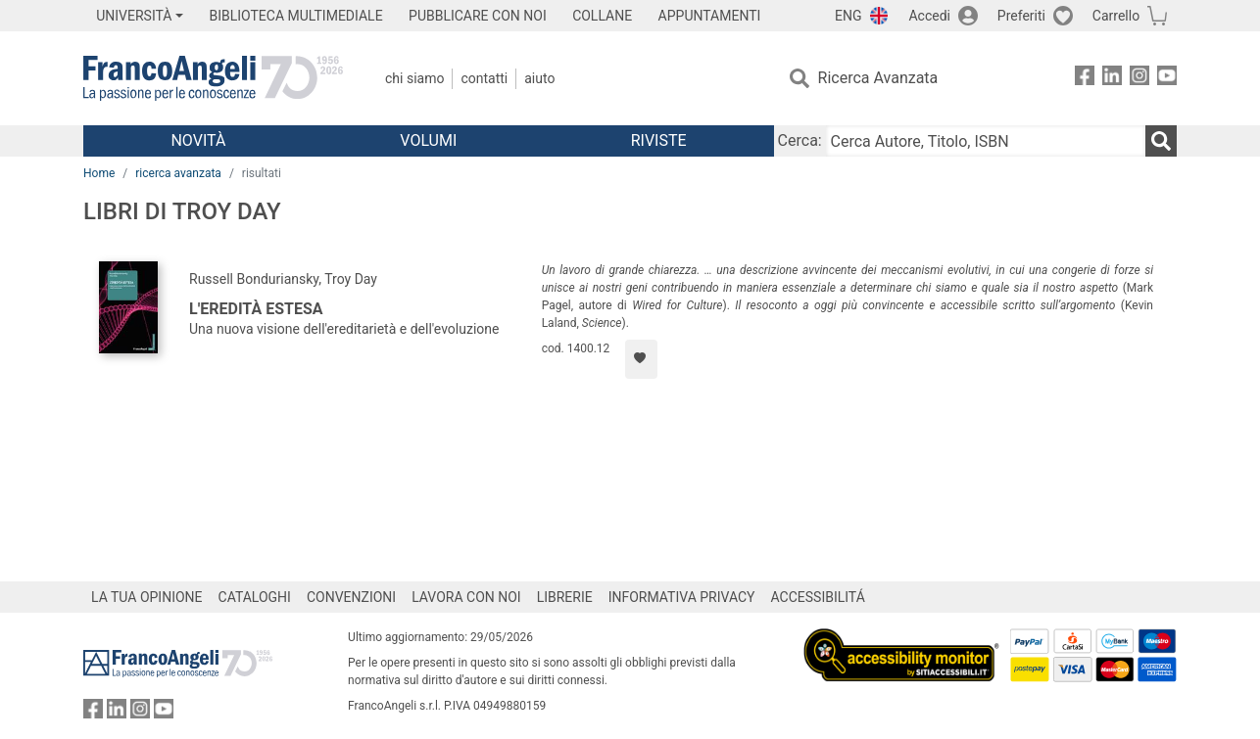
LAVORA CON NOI (466, 597)
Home (99, 173)
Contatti (484, 78)
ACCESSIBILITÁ (818, 597)
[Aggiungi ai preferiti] (641, 359)
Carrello (1115, 15)
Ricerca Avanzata (878, 78)
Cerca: (800, 140)
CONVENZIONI (351, 597)
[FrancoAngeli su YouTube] (1167, 79)
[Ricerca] (1161, 141)
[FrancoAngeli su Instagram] (1139, 79)
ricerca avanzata (178, 173)
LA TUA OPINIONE (147, 597)
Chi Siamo (414, 78)
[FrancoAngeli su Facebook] (1084, 79)
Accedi (929, 15)
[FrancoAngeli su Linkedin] (1112, 79)
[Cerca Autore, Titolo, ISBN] (985, 141)
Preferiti (1021, 15)
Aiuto (539, 78)
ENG (848, 15)
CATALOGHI (254, 597)
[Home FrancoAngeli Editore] (213, 78)
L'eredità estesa (256, 309)
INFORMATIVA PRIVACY (681, 597)
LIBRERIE (565, 597)
